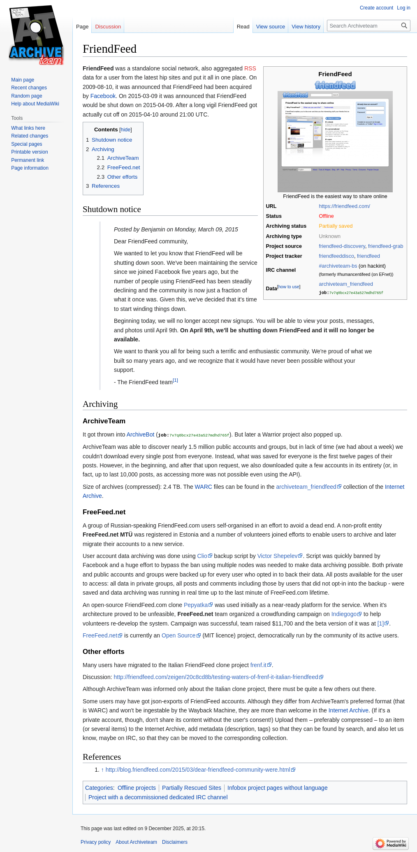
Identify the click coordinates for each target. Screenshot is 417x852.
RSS (250, 68)
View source (270, 26)
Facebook (103, 96)
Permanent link (27, 160)
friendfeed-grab (385, 246)
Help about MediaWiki (35, 104)
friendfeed (368, 256)
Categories (99, 787)
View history (306, 26)
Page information (30, 168)
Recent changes (29, 88)
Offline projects (137, 787)
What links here (28, 128)
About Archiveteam (136, 842)
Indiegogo (344, 613)
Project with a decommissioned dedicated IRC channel (158, 797)
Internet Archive (348, 710)
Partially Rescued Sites (191, 787)
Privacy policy (96, 842)
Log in (403, 8)
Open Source (179, 635)
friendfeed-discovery (342, 246)
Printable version (29, 152)
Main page (22, 80)
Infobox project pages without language (277, 787)
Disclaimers (175, 842)
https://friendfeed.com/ (345, 206)
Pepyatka (196, 604)
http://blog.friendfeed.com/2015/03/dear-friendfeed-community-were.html (198, 769)
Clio (202, 555)
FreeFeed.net (100, 635)
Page (82, 26)
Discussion (108, 26)
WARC (203, 486)
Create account (376, 8)
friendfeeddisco (336, 256)
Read (243, 26)
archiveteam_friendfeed (346, 284)
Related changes (29, 136)
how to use (288, 286)
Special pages (26, 144)
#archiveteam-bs (338, 266)
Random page (26, 96)
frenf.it (258, 664)
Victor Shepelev (277, 555)
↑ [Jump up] (102, 769)
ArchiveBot (141, 434)
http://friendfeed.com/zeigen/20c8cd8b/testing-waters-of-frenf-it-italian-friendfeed (216, 676)
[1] (175, 380)
